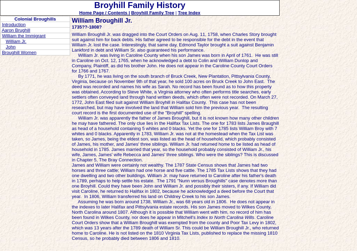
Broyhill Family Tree (152, 12)
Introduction (14, 24)
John (10, 47)
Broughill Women (19, 52)
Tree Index (189, 12)
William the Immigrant (24, 35)
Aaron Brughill (16, 30)
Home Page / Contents (104, 12)
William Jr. (16, 41)
